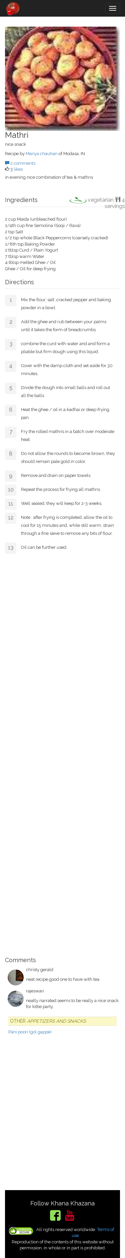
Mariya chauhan (42, 153)
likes (18, 169)
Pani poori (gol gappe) (30, 1031)
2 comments (20, 163)
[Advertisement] (62, 752)
